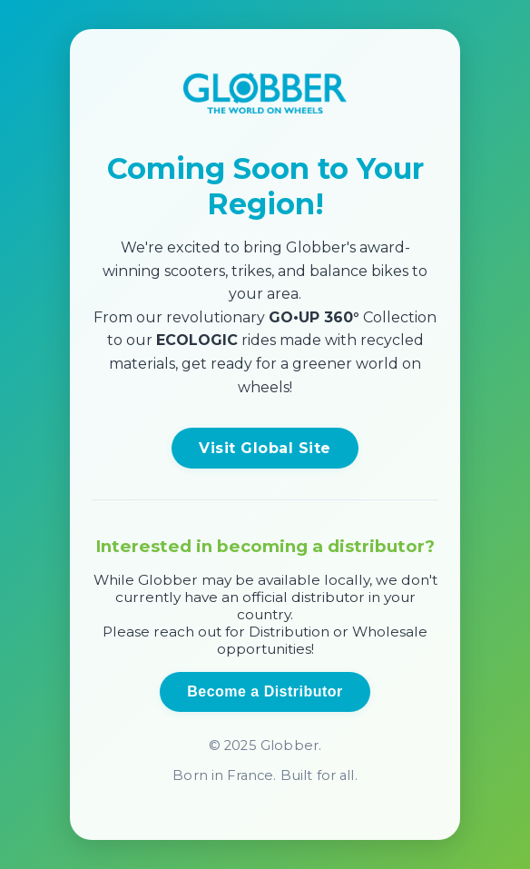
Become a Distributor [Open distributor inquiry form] (264, 691)
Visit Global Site (264, 448)
